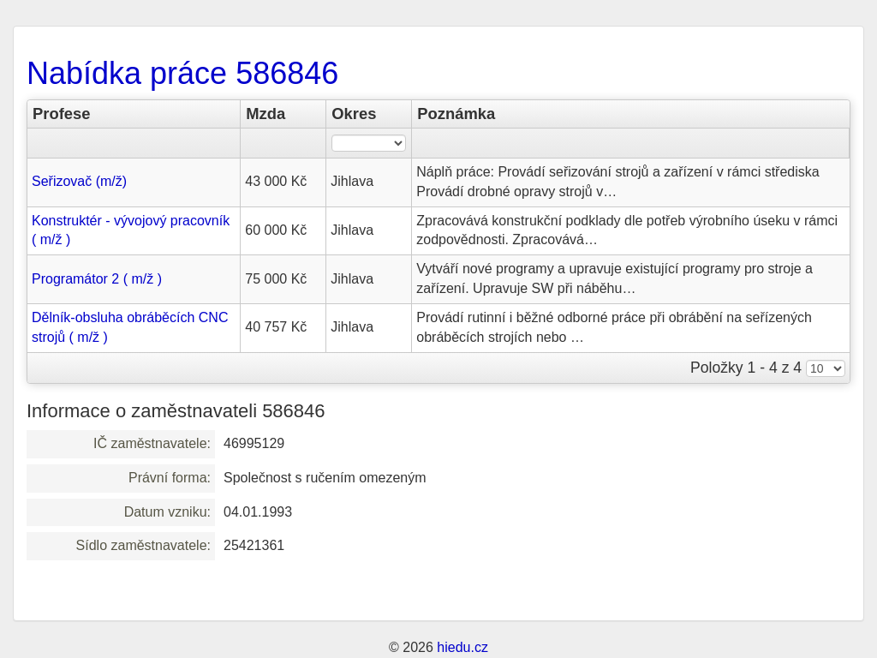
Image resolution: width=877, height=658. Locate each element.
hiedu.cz (462, 647)
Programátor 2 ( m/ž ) (97, 279)
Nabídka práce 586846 (182, 73)
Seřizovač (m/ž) (79, 181)
